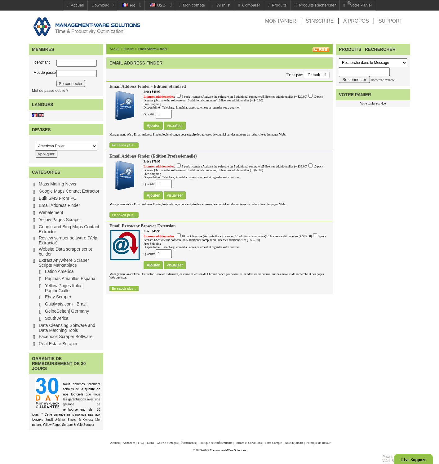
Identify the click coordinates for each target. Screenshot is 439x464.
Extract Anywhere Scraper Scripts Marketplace (64, 263)
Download (100, 5)
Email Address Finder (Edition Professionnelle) (153, 156)
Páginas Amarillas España (70, 278)
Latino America (59, 271)
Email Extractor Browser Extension (142, 226)
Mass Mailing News (57, 183)
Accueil (114, 49)
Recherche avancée (383, 80)
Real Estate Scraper (58, 343)
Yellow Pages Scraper (60, 219)
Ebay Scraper (58, 296)
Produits (129, 49)
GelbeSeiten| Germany (67, 311)
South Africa (57, 318)
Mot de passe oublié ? (50, 90)
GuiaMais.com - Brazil (66, 303)
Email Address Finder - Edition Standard (147, 86)
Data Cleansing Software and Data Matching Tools (67, 328)
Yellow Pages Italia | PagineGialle (64, 288)
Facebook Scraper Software (66, 336)
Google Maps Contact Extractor (69, 191)
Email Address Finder (59, 205)
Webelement (51, 212)
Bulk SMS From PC (57, 198)
